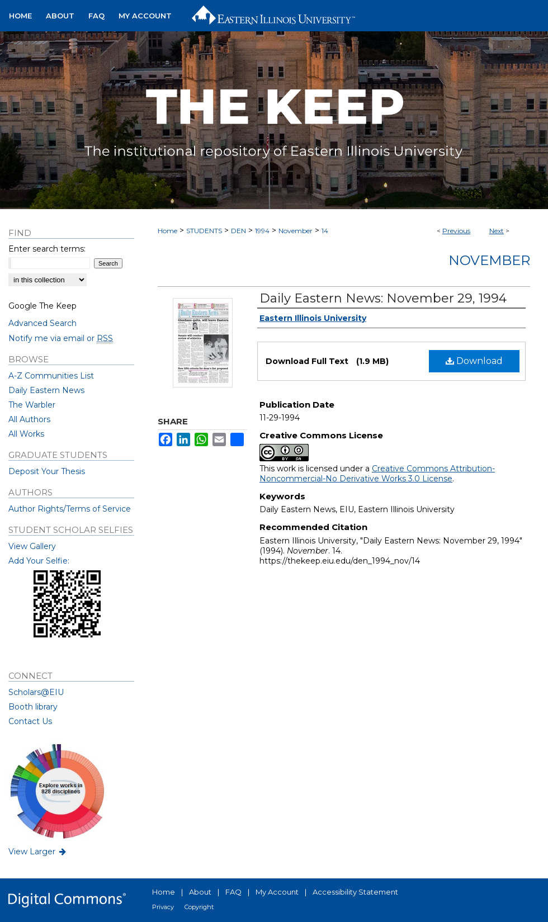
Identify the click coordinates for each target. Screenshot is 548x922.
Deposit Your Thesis (46, 471)
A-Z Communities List (51, 376)
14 (325, 230)
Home (167, 230)
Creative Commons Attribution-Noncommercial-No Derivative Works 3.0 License (377, 474)
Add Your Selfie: (38, 561)
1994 (262, 230)
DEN (238, 230)
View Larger (38, 852)
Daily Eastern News (46, 390)
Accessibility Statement (355, 891)
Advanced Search (42, 323)
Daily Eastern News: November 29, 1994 (383, 298)
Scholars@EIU (36, 692)
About (200, 891)
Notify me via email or (60, 338)
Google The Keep (42, 306)
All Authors (29, 419)
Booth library (33, 707)
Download (474, 361)
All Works (26, 434)
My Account (277, 891)
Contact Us (30, 721)
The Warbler (31, 405)
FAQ (233, 891)
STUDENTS (204, 230)
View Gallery (32, 546)
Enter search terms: (47, 249)
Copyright (199, 907)
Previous (456, 230)
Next (496, 230)
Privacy (163, 907)
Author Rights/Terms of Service (69, 509)
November (295, 230)
